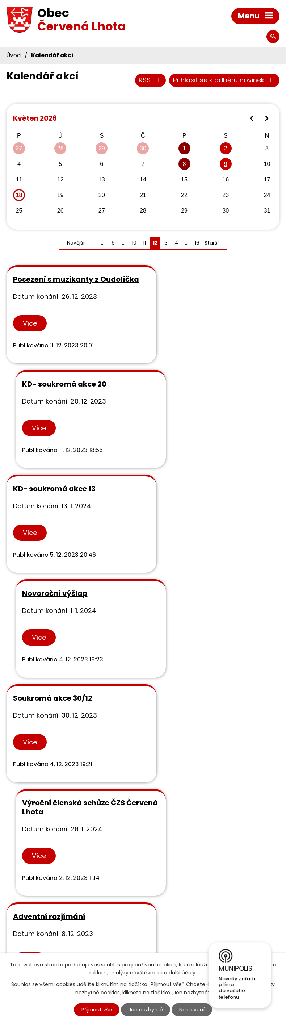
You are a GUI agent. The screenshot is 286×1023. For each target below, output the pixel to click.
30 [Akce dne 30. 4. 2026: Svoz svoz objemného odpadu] (143, 148)
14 (175, 243)
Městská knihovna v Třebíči (183, 928)
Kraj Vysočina (162, 949)
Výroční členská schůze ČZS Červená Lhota (206, 502)
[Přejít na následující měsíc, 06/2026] (266, 118)
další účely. (183, 972)
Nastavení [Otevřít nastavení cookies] (192, 1009)
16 (197, 243)
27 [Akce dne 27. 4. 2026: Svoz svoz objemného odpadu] (19, 148)
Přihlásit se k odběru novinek (224, 80)
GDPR (148, 907)
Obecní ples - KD (43, 725)
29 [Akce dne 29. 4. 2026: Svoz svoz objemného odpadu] (101, 148)
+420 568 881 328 (64, 915)
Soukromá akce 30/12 (52, 498)
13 (165, 243)
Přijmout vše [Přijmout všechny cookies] (96, 1009)
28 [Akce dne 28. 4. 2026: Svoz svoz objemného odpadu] (60, 148)
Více (30, 332)
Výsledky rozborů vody (177, 897)
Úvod (14, 55)
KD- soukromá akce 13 (54, 393)
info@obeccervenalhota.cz (79, 925)
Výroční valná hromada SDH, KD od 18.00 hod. (208, 616)
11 (144, 243)
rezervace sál (180, 725)
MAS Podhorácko (167, 938)
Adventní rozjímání (49, 611)
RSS (150, 80)
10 (134, 243)
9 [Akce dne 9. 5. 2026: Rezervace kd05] (225, 164)
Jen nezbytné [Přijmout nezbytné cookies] (146, 1009)
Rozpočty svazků (167, 918)
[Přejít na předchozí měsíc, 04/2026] (251, 118)
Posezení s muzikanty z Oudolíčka (56, 284)
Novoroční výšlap (187, 393)
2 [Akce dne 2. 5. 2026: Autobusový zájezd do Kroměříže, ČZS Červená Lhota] (225, 148)
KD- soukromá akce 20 (197, 280)
